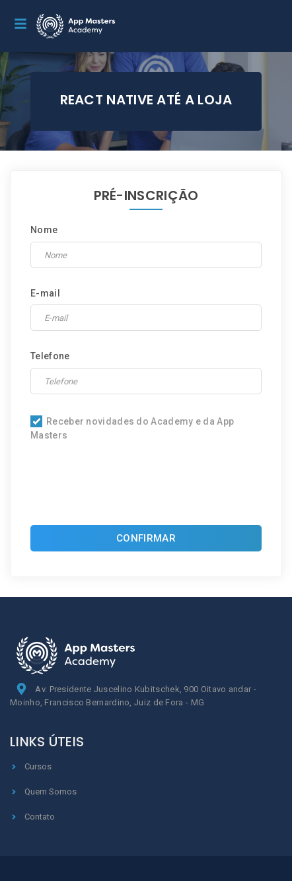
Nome (43, 230)
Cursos (31, 766)
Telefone (49, 356)
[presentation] (146, 486)
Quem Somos (43, 791)
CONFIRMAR (146, 538)
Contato (32, 817)
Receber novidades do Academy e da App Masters (132, 427)
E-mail (45, 293)
